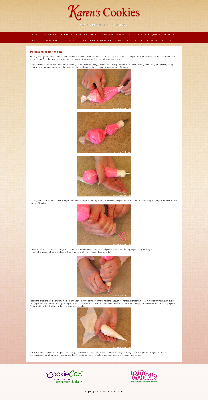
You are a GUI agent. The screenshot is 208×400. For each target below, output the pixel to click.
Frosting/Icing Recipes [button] (155, 40)
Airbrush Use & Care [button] (46, 40)
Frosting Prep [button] (86, 34)
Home (35, 34)
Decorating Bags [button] (112, 34)
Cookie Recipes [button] (125, 40)
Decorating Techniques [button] (144, 34)
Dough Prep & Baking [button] (57, 34)
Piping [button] (169, 34)
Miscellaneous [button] (100, 40)
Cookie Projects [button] (75, 40)
